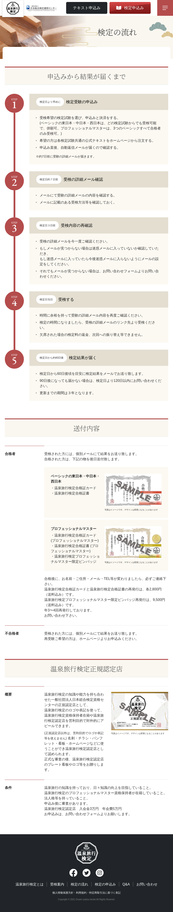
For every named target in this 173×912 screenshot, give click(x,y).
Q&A (126, 884)
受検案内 (57, 884)
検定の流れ (79, 884)
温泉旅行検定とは (30, 884)
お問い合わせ (146, 884)
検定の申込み (105, 884)
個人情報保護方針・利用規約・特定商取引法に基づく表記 (86, 892)
